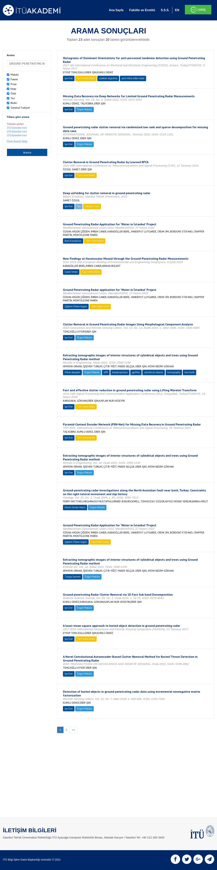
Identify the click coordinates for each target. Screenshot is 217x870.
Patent (14, 79)
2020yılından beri (17, 135)
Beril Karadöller (73, 240)
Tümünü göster (15, 124)
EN (177, 10)
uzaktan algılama (108, 78)
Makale (15, 74)
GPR (106, 372)
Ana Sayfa (116, 10)
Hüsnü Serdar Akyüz (75, 507)
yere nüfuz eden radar (133, 78)
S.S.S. (165, 10)
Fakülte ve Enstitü (142, 10)
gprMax (136, 372)
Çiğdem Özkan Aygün (76, 306)
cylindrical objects (153, 372)
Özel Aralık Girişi (17, 141)
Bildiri (14, 103)
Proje (14, 84)
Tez (13, 98)
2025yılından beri (17, 127)
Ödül (13, 93)
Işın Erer (69, 78)
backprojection (120, 372)
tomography (173, 372)
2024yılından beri (17, 131)
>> (73, 729)
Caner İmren (71, 271)
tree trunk (189, 372)
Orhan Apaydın (72, 372)
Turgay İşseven (73, 576)
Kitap (13, 88)
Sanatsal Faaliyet (20, 107)
